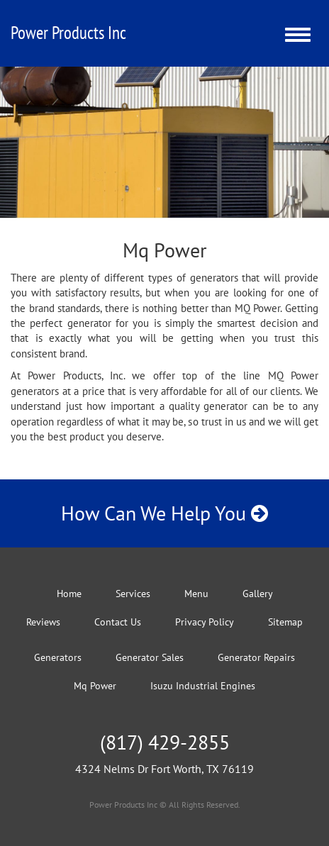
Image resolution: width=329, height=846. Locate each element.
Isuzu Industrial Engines (202, 685)
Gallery (257, 593)
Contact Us (117, 622)
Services (133, 593)
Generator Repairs (256, 657)
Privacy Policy (204, 622)
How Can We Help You (164, 513)
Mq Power (95, 685)
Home (69, 593)
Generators (58, 657)
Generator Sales (150, 657)
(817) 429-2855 (165, 742)
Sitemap (285, 622)
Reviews (43, 622)
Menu (196, 593)
